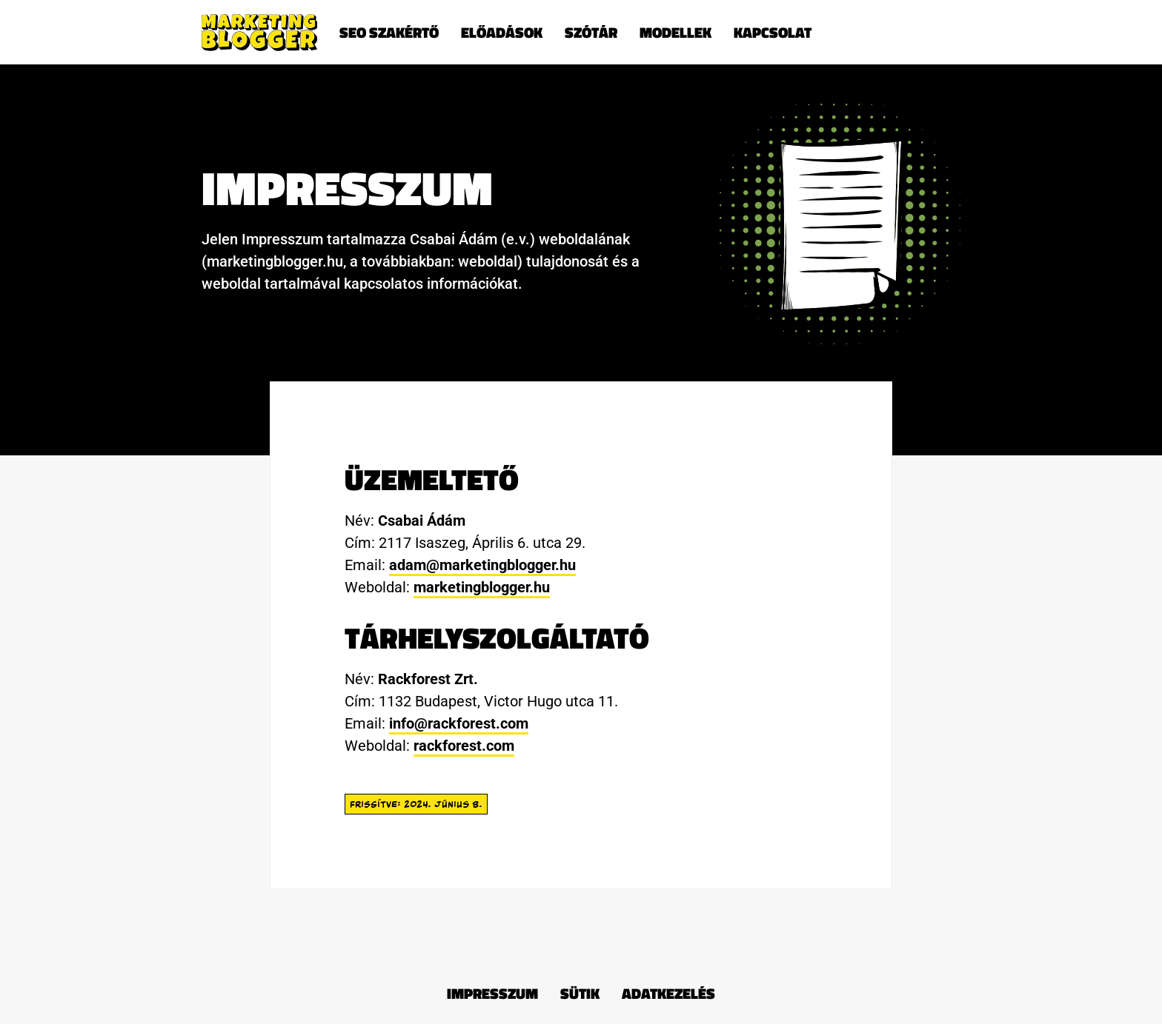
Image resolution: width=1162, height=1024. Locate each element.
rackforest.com (464, 745)
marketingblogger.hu (482, 587)
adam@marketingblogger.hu (482, 565)
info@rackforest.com (458, 723)
